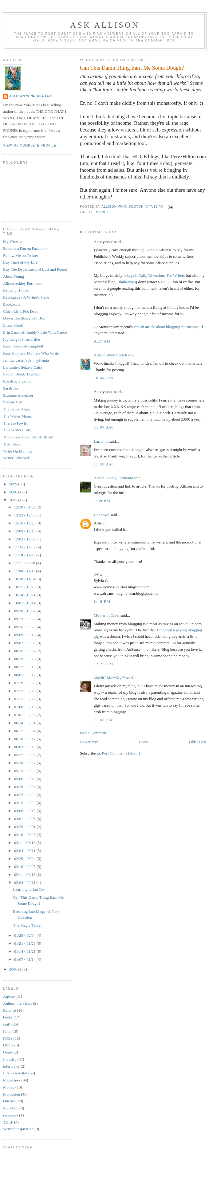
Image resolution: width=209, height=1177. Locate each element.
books (8, 1017)
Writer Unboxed (16, 458)
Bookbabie (11, 304)
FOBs (7, 1038)
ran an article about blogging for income (166, 326)
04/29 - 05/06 (25, 786)
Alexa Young (13, 276)
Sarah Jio (10, 388)
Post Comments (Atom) (121, 753)
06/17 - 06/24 (25, 730)
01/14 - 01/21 (25, 951)
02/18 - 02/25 (25, 866)
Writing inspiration (18, 1129)
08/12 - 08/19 (25, 667)
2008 (13, 492)
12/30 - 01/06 (25, 507)
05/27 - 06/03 (25, 754)
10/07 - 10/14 (25, 603)
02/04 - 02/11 (25, 882)
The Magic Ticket (27, 925)
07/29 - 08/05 (25, 683)
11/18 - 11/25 (25, 555)
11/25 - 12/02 (25, 547)
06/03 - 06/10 (25, 746)
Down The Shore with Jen (24, 318)
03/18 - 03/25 (25, 834)
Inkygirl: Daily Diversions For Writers (154, 275)
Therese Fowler (15, 423)
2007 (13, 500)
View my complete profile (29, 145)
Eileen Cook (13, 325)
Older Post (197, 742)
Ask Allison (105, 25)
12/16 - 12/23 (25, 523)
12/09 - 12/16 (25, 531)
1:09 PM (102, 501)
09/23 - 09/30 (25, 619)
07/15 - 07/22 (25, 698)
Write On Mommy (18, 451)
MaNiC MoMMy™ (109, 677)
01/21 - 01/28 (25, 943)
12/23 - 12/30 (25, 515)
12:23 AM (103, 663)
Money (102, 212)
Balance (9, 1010)
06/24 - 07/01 (25, 722)
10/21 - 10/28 (25, 587)
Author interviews (17, 1003)
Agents (8, 996)
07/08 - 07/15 (25, 706)
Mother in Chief (107, 615)
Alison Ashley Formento (113, 478)
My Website (12, 241)
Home (144, 742)
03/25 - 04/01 (25, 826)
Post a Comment (93, 733)
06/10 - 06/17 (25, 738)
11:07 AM (103, 427)
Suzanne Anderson (18, 395)
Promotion (11, 1094)
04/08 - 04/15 (25, 810)
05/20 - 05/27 (25, 762)
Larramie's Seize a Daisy (23, 367)
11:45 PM (103, 719)
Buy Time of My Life (20, 262)
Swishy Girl (12, 402)
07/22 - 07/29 (25, 691)
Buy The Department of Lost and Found (35, 269)
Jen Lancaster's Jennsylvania (26, 360)
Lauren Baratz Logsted (21, 374)
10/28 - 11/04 (25, 579)
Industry (9, 1059)
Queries (9, 1101)
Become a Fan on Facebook (25, 248)
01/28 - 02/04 (25, 935)
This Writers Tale (17, 430)
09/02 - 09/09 (25, 643)
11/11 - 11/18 (25, 563)
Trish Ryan (12, 444)
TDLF (8, 1122)
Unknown (101, 514)
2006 (13, 969)
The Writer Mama (17, 416)
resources (10, 1115)
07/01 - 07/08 (25, 714)
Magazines (11, 1080)
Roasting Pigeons (17, 381)
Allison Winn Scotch (110, 355)
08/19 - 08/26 (25, 659)
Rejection (10, 1108)
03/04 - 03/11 (25, 850)
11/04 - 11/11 (25, 571)
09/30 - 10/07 (25, 611)
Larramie (101, 441)
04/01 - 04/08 (25, 818)
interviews (11, 1066)
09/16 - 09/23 (25, 627)
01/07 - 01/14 (25, 959)
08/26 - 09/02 (25, 651)
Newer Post (89, 742)
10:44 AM (103, 377)
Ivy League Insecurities (22, 339)
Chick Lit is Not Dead (20, 311)
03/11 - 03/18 (25, 842)
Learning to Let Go (28, 889)
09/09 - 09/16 (25, 635)
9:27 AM (102, 341)
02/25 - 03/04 (25, 858)
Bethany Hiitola (16, 290)
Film (7, 1031)
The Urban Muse (16, 409)
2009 (13, 484)
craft (6, 1024)
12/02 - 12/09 (25, 539)
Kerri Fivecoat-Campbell (23, 346)
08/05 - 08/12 (25, 675)
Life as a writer (15, 1073)
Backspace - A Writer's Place (26, 297)
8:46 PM (102, 601)
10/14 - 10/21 (25, 595)
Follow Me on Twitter (20, 255)
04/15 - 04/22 (25, 802)
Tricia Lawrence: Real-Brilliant (28, 437)
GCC (7, 1045)
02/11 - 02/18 (25, 874)
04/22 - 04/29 (25, 794)
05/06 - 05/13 (25, 778)
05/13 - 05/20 (25, 770)
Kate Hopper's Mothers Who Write (31, 353)
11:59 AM (103, 464)
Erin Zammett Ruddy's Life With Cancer (35, 332)
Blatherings (126, 282)
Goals (7, 1052)
